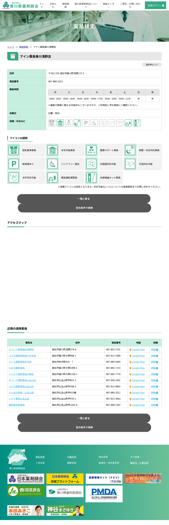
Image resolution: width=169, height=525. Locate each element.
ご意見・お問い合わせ (130, 5)
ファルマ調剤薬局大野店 (21, 366)
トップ (41, 5)
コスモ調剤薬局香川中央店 (22, 348)
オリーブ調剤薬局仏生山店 (22, 372)
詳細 (153, 342)
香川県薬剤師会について (86, 5)
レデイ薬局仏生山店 (19, 391)
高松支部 (40, 441)
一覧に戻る (60, 199)
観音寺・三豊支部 (139, 447)
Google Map (138, 342)
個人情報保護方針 (78, 511)
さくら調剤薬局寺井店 (20, 354)
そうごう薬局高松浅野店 (21, 342)
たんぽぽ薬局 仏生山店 (21, 385)
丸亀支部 (71, 441)
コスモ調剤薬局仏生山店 (21, 379)
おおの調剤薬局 (17, 360)
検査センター (108, 5)
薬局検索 (65, 5)
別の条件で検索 (109, 199)
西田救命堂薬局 (17, 397)
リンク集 (58, 511)
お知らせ (53, 5)
